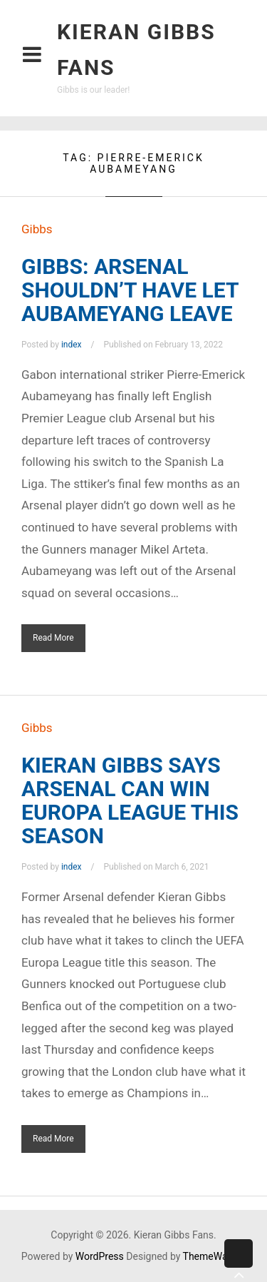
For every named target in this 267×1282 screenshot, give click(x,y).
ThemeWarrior (214, 1256)
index (71, 345)
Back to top (238, 1264)
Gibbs (37, 229)
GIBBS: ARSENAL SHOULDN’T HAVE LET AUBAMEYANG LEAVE (130, 290)
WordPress (99, 1256)
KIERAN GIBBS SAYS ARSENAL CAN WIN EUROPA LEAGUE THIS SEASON (130, 800)
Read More (53, 638)
